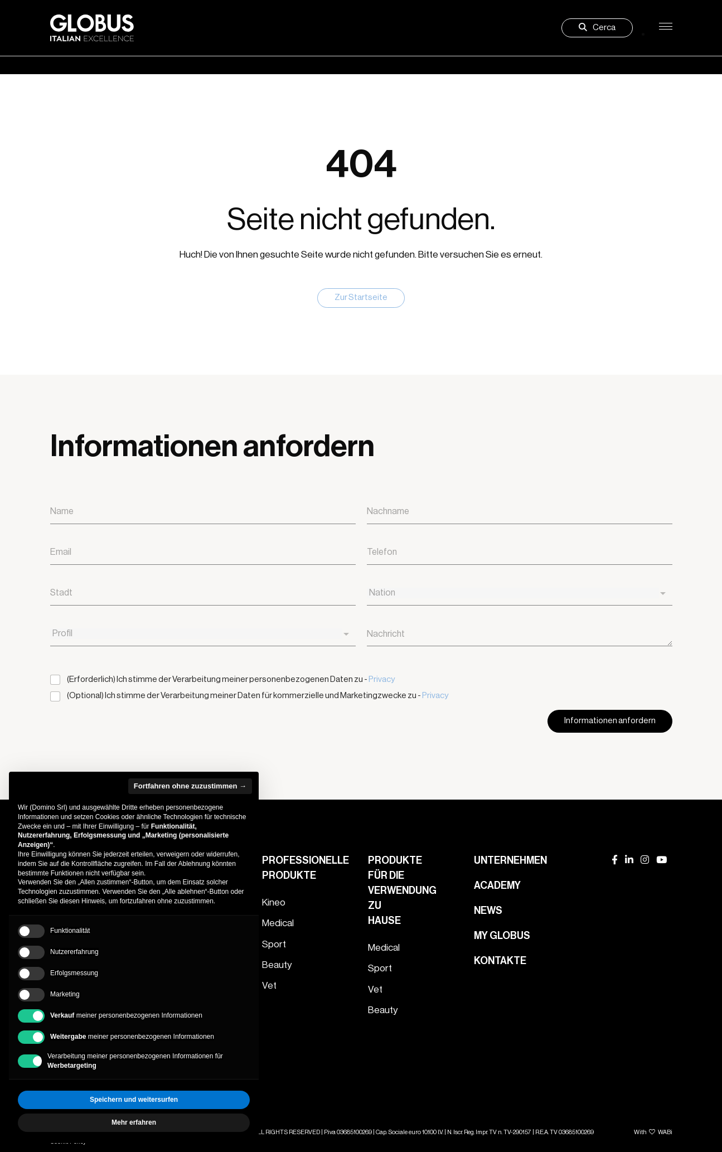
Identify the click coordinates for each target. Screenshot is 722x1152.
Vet (269, 985)
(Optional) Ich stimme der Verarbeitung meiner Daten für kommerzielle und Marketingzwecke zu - (257, 695)
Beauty (277, 965)
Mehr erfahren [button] (134, 1122)
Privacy (382, 679)
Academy (497, 885)
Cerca (597, 27)
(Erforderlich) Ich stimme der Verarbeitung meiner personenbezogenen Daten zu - (231, 679)
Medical (278, 923)
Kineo (273, 902)
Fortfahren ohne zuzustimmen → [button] (190, 786)
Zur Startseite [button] (361, 297)
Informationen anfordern (610, 721)
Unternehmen (510, 860)
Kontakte (500, 961)
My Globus (502, 936)
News (488, 911)
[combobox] (519, 594)
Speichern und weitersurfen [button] (134, 1099)
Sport (274, 944)
